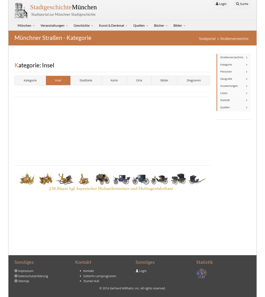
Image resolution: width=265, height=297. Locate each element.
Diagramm (194, 80)
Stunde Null (91, 281)
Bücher (159, 25)
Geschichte (82, 25)
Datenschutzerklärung (33, 276)
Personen (226, 71)
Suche (242, 4)
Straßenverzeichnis (234, 39)
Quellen (139, 25)
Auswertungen (229, 86)
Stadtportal (207, 39)
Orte (139, 80)
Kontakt (88, 271)
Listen (224, 93)
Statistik (225, 100)
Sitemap (23, 281)
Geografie (226, 79)
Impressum (26, 271)
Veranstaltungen (52, 25)
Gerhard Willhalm (122, 288)
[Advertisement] (112, 131)
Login (221, 4)
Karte (114, 80)
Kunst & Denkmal (111, 25)
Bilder (177, 25)
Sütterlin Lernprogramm (99, 276)
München (63, 7)
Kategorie (30, 80)
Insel (58, 80)
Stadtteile (86, 80)
